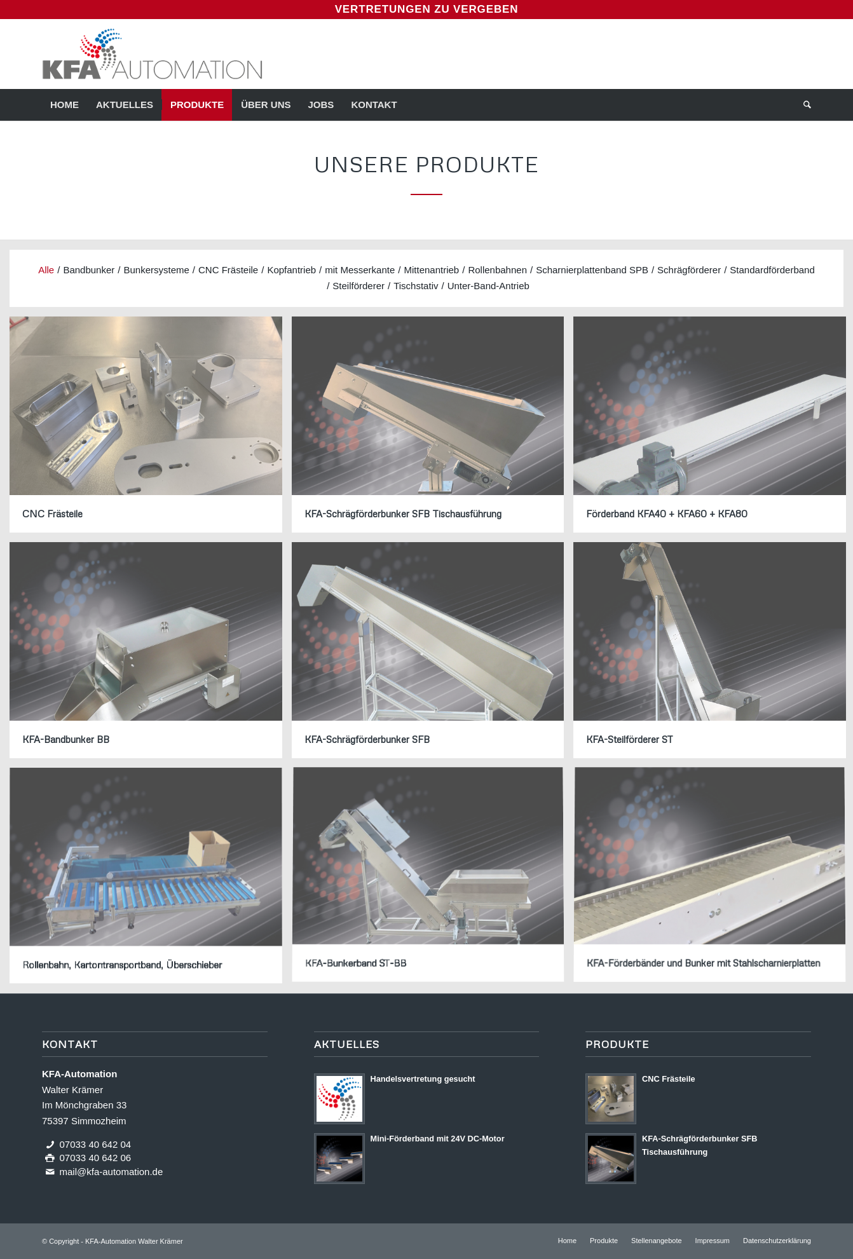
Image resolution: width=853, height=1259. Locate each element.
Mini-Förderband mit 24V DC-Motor (438, 1138)
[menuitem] (64, 105)
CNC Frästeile (668, 1079)
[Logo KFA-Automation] (152, 54)
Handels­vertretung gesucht (423, 1079)
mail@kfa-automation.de (111, 1171)
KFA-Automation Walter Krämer (134, 1241)
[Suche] (803, 105)
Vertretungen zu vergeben (427, 9)
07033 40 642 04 (96, 1144)
